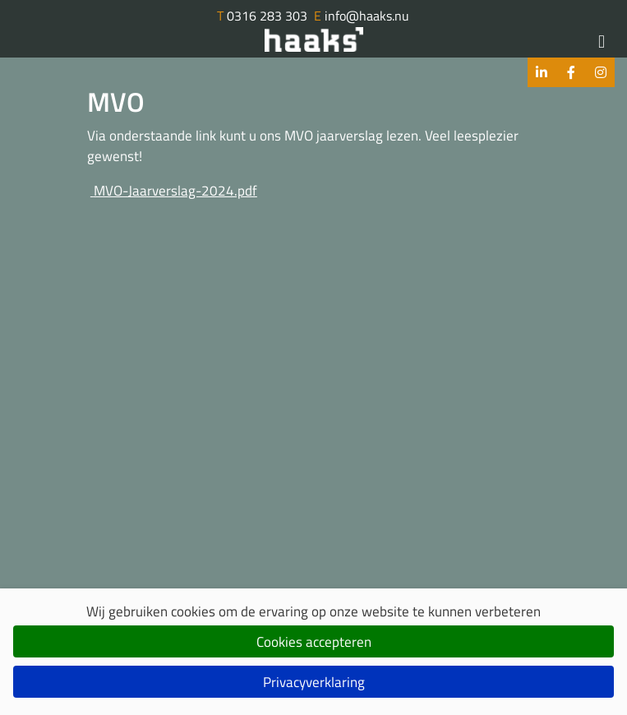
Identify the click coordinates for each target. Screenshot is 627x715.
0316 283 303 (262, 15)
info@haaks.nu (361, 15)
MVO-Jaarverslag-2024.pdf (173, 190)
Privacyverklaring (314, 682)
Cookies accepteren (313, 642)
